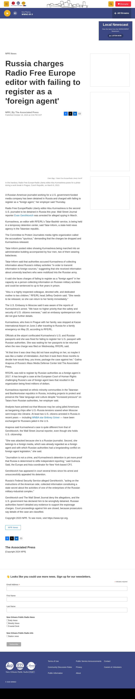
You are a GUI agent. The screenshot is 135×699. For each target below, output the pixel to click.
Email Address (13, 584)
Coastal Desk (13, 626)
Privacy (79, 667)
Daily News (13, 620)
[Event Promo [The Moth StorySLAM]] (110, 193)
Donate (124, 4)
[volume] (15, 13)
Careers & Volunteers (113, 667)
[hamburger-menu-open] (6, 4)
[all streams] (121, 13)
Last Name (11, 606)
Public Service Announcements (88, 661)
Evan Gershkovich (24, 215)
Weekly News (14, 623)
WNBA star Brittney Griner (46, 417)
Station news (13, 636)
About (78, 673)
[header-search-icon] (111, 4)
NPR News (10, 53)
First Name (11, 596)
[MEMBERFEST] (110, 70)
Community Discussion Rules (60, 667)
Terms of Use (53, 661)
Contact (107, 661)
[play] (7, 13)
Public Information (55, 673)
